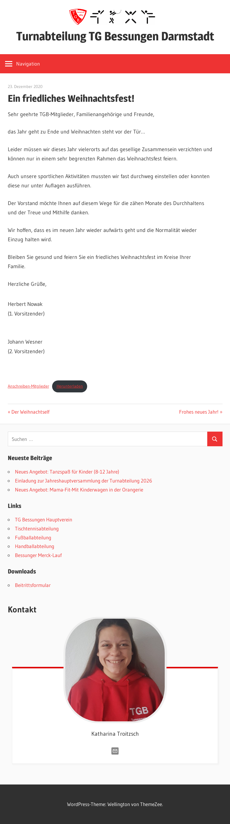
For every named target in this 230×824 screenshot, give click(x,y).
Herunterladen (70, 386)
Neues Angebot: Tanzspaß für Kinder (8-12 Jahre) (67, 471)
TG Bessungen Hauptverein (43, 519)
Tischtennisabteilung (37, 528)
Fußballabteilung (33, 537)
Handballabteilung (34, 546)
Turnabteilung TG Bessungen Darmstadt (115, 36)
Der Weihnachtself (30, 412)
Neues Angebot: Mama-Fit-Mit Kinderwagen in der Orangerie (79, 489)
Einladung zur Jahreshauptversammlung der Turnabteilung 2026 (83, 480)
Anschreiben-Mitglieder (28, 386)
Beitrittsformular (33, 585)
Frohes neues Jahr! (199, 412)
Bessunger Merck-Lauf (38, 555)
